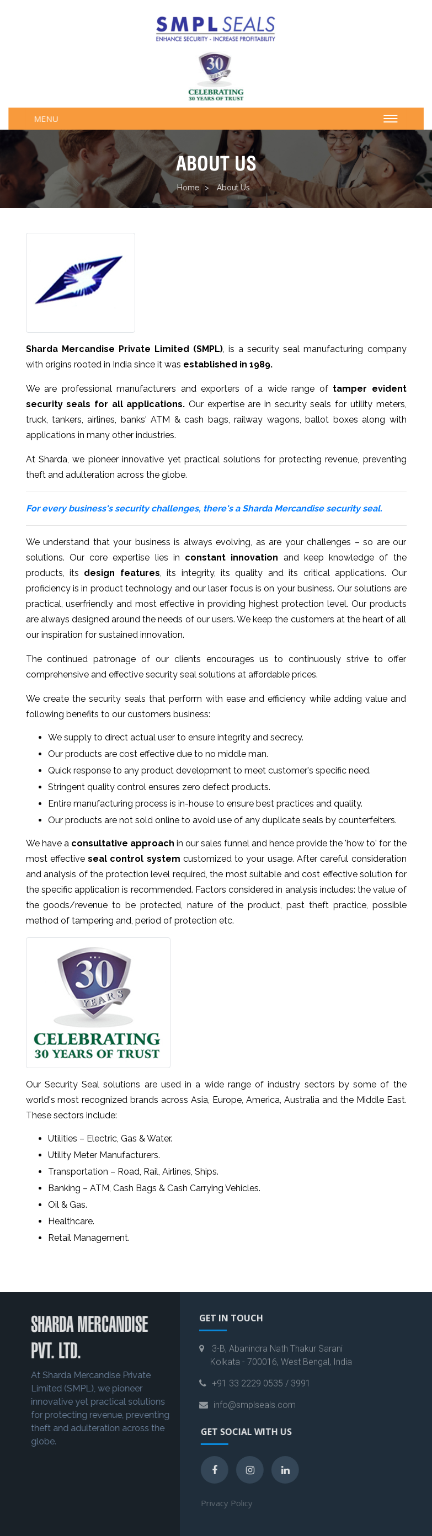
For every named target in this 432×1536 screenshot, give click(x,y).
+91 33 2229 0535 (247, 1391)
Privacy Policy (235, 1502)
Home (184, 187)
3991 (301, 1391)
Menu (50, 118)
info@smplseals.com (255, 1412)
